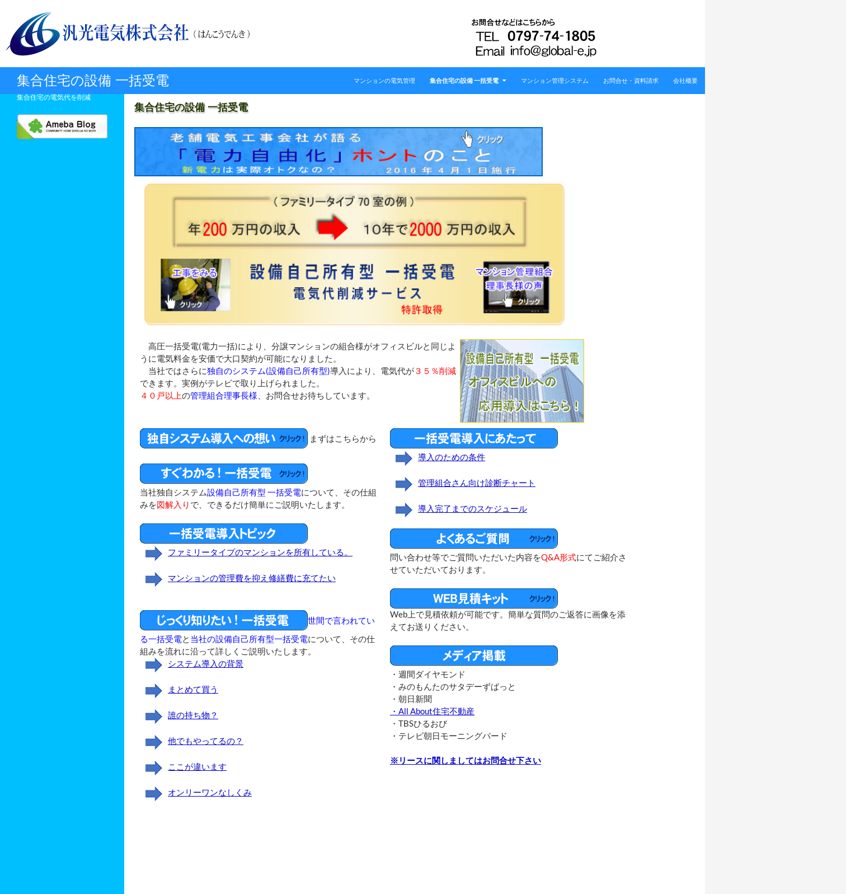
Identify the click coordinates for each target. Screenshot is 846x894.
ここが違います (197, 766)
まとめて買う (193, 689)
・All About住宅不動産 (432, 711)
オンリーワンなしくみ (210, 792)
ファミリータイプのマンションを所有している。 (260, 552)
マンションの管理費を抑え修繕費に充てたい (252, 578)
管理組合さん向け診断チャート (476, 483)
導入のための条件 (451, 457)
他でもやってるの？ (205, 741)
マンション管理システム (555, 80)
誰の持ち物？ (193, 715)
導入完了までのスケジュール (472, 508)
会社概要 (685, 80)
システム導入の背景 (205, 663)
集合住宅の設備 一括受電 (93, 80)
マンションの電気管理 (384, 80)
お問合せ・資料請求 (631, 80)
